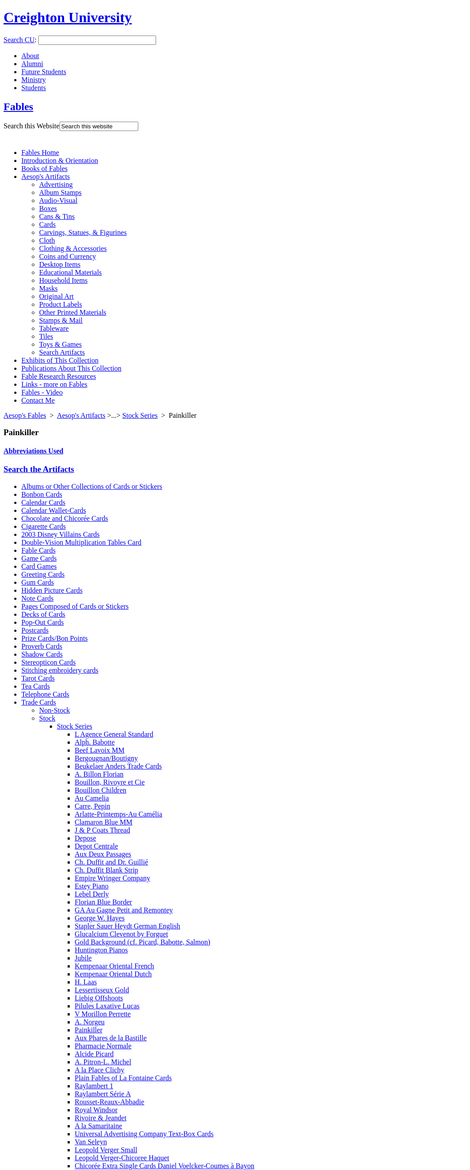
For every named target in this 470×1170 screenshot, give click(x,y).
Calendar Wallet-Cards (53, 510)
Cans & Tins (57, 216)
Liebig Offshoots (99, 998)
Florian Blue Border (103, 902)
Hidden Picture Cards (52, 590)
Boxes (48, 208)
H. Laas (86, 982)
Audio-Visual (58, 200)
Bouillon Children (100, 790)
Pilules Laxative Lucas (107, 1006)
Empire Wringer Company (112, 878)
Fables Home (40, 152)
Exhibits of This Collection (59, 360)
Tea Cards (35, 686)
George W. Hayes (100, 918)
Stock (47, 718)
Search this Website (32, 126)
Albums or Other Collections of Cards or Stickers (91, 486)
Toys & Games (60, 344)
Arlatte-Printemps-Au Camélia (118, 814)
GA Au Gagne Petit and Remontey (124, 910)
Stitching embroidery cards (59, 670)
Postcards (34, 630)
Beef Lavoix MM (100, 750)
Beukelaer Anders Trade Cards (118, 766)
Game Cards (39, 558)
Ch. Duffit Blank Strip (106, 870)
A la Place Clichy (100, 1070)
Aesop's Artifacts (45, 176)
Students (33, 87)
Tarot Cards (38, 678)
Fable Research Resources (58, 376)
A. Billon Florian (99, 774)
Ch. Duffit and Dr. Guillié (111, 862)
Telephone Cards (45, 694)
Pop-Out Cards (42, 622)
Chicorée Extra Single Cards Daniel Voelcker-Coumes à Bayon (164, 1166)
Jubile (83, 958)
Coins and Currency (67, 256)
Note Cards (37, 598)
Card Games (39, 566)
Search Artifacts (62, 352)
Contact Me (38, 400)
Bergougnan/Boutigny (106, 758)
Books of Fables (44, 168)
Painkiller (88, 1030)
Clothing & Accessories (73, 248)
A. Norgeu (89, 1022)
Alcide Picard (94, 1054)
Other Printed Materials (72, 312)
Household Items (63, 280)
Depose (85, 838)
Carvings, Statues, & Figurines (83, 232)
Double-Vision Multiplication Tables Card (81, 542)
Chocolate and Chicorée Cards (64, 518)
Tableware (53, 328)
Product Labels (60, 304)
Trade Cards (38, 702)
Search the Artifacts (39, 469)
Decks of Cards (43, 614)
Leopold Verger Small (106, 1150)
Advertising (56, 184)
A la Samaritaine (98, 1126)
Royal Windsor (96, 1110)
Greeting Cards (42, 574)
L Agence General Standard (114, 734)
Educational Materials (70, 272)
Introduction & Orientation (59, 160)
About (30, 55)
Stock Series (140, 415)
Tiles (46, 336)
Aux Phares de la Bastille (111, 1038)
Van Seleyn (91, 1142)
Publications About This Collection (71, 368)
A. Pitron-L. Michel (103, 1062)
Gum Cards (37, 582)
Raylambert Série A (103, 1094)
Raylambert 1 (94, 1086)
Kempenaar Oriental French (114, 966)
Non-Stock (54, 710)
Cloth (47, 240)
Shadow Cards (42, 654)
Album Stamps (60, 192)
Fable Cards (38, 550)
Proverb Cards (41, 646)
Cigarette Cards (43, 526)
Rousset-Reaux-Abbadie (109, 1102)
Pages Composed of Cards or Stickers (75, 606)
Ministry (33, 79)
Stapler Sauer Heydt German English (127, 926)
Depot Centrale (96, 846)
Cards (47, 224)
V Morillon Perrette (103, 1014)
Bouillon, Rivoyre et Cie (110, 782)
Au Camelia (92, 798)
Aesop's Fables (25, 415)
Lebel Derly (92, 894)
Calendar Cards (43, 502)
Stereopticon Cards (48, 662)
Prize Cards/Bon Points (54, 638)
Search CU (19, 40)
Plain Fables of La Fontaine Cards (123, 1078)
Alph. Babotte (95, 742)
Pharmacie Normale (103, 1046)
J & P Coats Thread (102, 830)
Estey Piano (91, 886)
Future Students (43, 71)
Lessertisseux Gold (102, 990)
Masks (48, 288)
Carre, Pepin (92, 806)
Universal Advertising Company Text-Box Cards (144, 1134)
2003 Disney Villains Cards (60, 534)
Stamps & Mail (61, 320)
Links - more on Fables (54, 384)
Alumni (32, 63)
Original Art (56, 296)
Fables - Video (42, 392)
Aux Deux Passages (103, 854)
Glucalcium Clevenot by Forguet (121, 934)
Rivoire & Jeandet (100, 1118)
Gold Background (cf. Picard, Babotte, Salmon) (142, 942)
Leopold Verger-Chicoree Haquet (122, 1158)
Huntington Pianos (101, 950)
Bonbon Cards (41, 494)
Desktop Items (59, 264)
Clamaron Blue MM (104, 822)
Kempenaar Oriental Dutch (113, 974)
